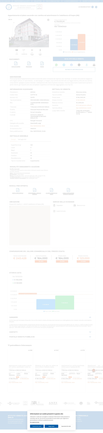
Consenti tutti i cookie (36, 426)
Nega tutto (51, 426)
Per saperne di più (34, 422)
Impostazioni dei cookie (66, 426)
